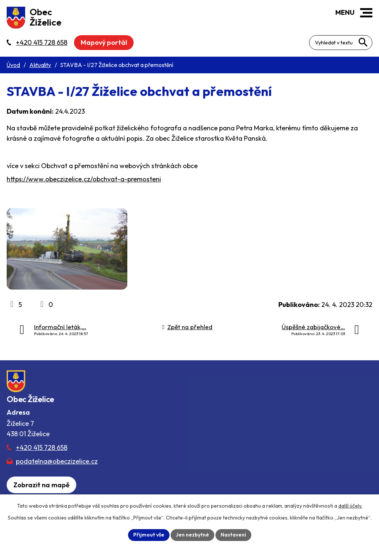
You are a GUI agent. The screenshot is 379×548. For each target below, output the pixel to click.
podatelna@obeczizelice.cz (57, 461)
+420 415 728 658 (41, 447)
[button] (366, 12)
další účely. (350, 505)
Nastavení (233, 534)
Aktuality (40, 64)
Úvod (13, 64)
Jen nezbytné (192, 534)
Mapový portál (104, 42)
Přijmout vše (148, 534)
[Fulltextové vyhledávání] (340, 42)
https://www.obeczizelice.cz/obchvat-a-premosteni (84, 179)
